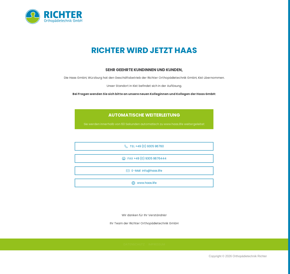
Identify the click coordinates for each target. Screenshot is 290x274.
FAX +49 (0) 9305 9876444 (144, 158)
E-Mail (144, 171)
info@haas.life (152, 171)
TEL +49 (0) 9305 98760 (144, 146)
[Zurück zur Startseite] (57, 16)
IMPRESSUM (156, 244)
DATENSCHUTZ (134, 244)
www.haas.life (144, 183)
